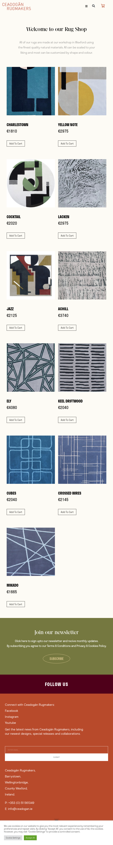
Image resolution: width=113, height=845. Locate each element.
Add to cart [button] (15, 143)
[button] (86, 6)
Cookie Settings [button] (13, 837)
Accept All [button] (30, 837)
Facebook (11, 710)
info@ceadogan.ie (20, 809)
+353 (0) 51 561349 (21, 802)
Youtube (10, 722)
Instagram (12, 716)
